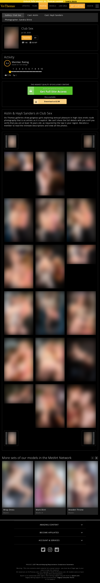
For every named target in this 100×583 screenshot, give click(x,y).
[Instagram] (50, 549)
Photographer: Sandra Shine (18, 19)
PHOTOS (43, 6)
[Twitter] (43, 549)
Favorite (26, 37)
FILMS (34, 6)
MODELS (52, 6)
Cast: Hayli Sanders (54, 15)
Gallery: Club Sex (13, 15)
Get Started (77, 6)
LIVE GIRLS (63, 6)
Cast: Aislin (32, 15)
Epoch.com (76, 576)
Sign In (90, 6)
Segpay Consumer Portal (65, 577)
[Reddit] (57, 549)
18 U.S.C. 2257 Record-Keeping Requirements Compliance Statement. (50, 564)
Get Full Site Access (49, 91)
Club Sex (27, 28)
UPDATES (26, 6)
